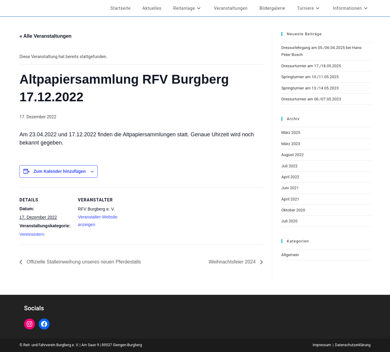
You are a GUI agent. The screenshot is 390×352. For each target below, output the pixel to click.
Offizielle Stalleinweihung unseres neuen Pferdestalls (83, 261)
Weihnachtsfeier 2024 (233, 261)
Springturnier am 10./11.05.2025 (310, 77)
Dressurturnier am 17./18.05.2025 (311, 66)
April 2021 (290, 199)
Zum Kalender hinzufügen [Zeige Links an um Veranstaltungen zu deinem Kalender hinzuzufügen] (59, 171)
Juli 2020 (289, 221)
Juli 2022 (289, 166)
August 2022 (292, 154)
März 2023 (290, 143)
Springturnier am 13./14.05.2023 (310, 88)
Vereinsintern (31, 234)
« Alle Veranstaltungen (45, 36)
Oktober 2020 (293, 210)
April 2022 (290, 177)
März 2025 (290, 132)
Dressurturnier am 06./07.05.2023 (311, 99)
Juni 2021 (290, 188)
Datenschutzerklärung (353, 345)
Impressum (322, 345)
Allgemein (290, 255)
